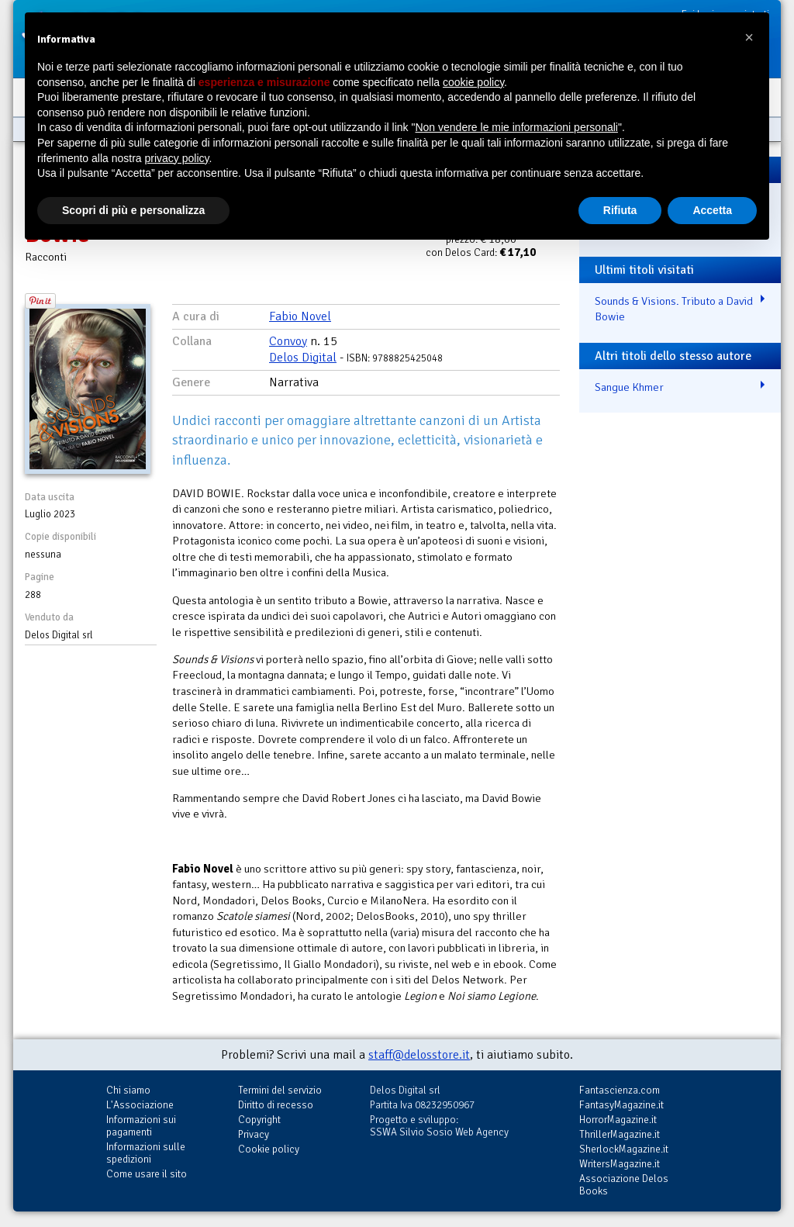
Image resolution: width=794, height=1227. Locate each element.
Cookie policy (268, 1149)
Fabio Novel (300, 316)
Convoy (288, 341)
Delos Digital (303, 357)
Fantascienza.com (619, 1090)
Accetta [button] (712, 210)
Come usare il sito (146, 1173)
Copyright (259, 1119)
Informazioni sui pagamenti (141, 1126)
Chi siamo (128, 1090)
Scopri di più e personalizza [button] (133, 210)
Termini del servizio (280, 1090)
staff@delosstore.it (419, 1055)
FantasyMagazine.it (621, 1104)
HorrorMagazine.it (618, 1119)
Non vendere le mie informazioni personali (516, 127)
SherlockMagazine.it (623, 1149)
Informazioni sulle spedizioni (145, 1153)
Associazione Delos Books (623, 1185)
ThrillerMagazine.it (619, 1134)
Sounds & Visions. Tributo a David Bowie (674, 309)
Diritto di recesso (275, 1104)
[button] (749, 37)
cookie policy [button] (473, 82)
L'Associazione (140, 1104)
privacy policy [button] (177, 158)
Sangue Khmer (629, 387)
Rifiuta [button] (620, 210)
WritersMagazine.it (619, 1163)
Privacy (253, 1134)
